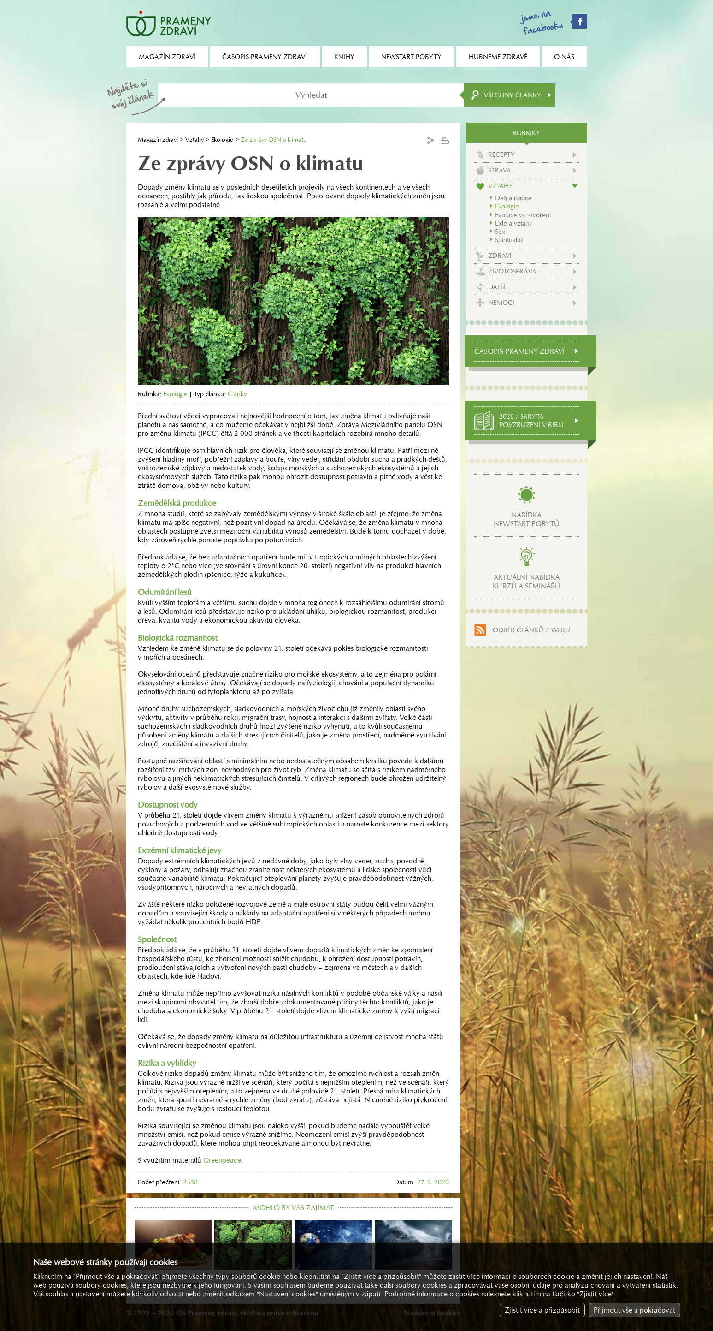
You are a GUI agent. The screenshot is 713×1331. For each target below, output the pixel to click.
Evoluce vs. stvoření (523, 215)
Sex (500, 231)
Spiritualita (509, 240)
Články (237, 394)
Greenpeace (222, 1160)
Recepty (501, 154)
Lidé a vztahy (513, 223)
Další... (499, 287)
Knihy (344, 57)
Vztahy (194, 139)
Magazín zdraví (158, 139)
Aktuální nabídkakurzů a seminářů (526, 581)
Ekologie (222, 139)
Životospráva (512, 271)
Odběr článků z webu (531, 630)
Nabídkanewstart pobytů (527, 519)
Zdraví (500, 255)
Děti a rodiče (513, 198)
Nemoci (501, 302)
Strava (499, 170)
